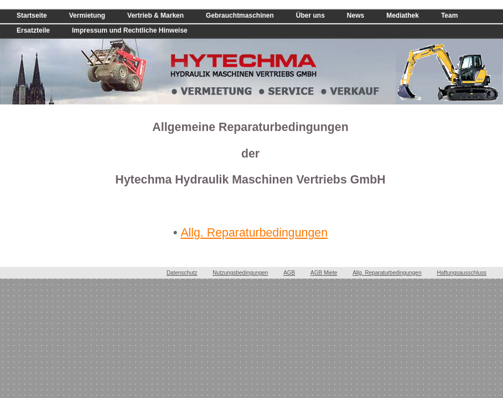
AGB (289, 273)
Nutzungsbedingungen (240, 273)
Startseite (32, 15)
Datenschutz (182, 273)
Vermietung (87, 15)
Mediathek (402, 15)
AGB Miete (323, 273)
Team (449, 15)
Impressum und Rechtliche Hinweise (130, 30)
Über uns (310, 15)
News (355, 15)
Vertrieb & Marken (155, 15)
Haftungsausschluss (462, 273)
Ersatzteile (33, 30)
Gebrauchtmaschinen (240, 15)
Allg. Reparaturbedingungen (254, 232)
